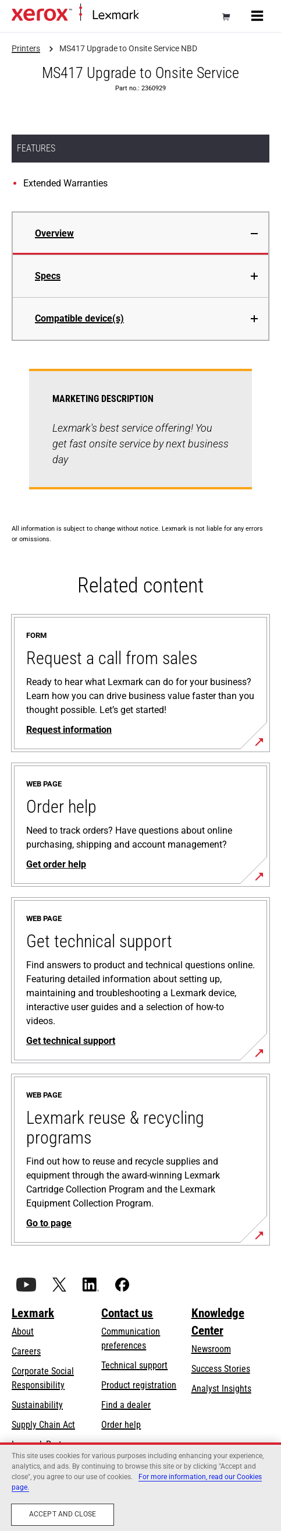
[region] (140, 1486)
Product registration (138, 1385)
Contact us (127, 1313)
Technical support (134, 1365)
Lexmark (33, 1313)
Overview (54, 233)
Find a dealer (126, 1404)
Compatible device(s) (79, 318)
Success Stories (220, 1368)
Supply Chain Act (43, 1424)
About (23, 1331)
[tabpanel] (140, 436)
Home (148, 15)
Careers (26, 1351)
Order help (121, 1424)
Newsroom (211, 1348)
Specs (48, 275)
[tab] (140, 233)
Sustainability (37, 1404)
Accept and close (62, 1514)
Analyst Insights (221, 1388)
